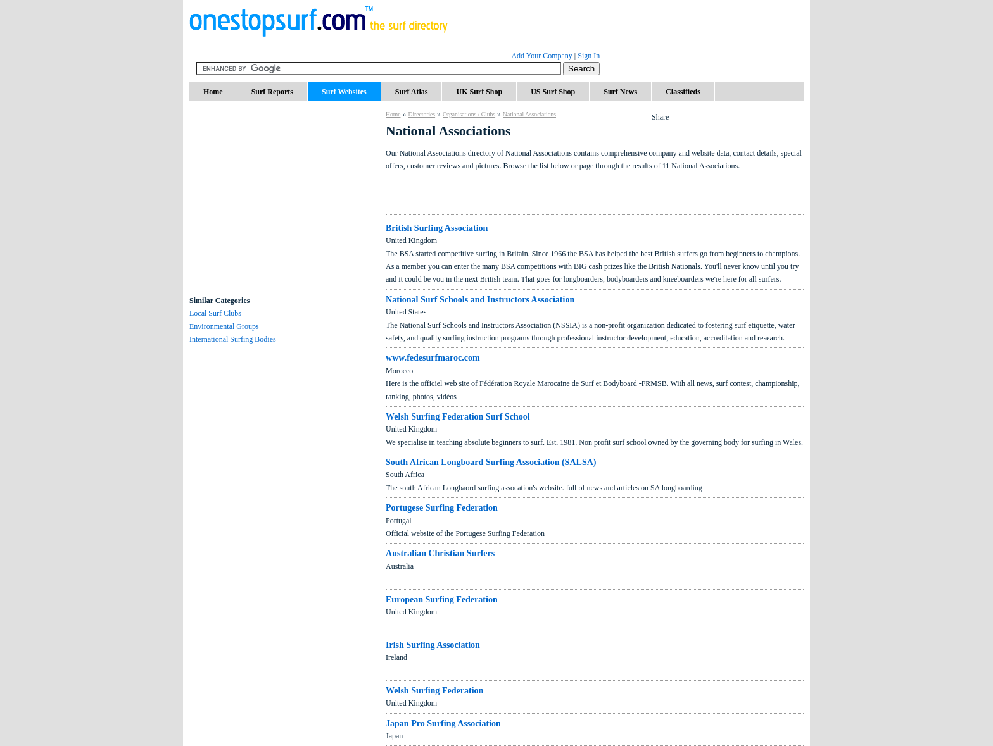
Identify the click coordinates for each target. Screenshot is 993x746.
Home (213, 91)
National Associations (529, 114)
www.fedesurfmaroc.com (433, 357)
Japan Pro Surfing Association (443, 723)
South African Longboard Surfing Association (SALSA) (491, 462)
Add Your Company (541, 55)
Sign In (589, 55)
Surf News (620, 91)
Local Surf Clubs (215, 313)
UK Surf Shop (479, 91)
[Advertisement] (284, 215)
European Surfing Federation (442, 599)
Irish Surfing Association (433, 645)
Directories (421, 114)
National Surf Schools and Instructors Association (480, 299)
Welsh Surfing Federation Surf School (458, 416)
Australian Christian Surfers (440, 553)
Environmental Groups (224, 326)
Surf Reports (272, 91)
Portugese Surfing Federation (442, 507)
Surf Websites (344, 91)
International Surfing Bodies (232, 339)
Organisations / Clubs (469, 114)
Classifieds (683, 91)
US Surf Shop (553, 91)
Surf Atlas (411, 91)
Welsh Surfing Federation (434, 690)
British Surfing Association (437, 228)
